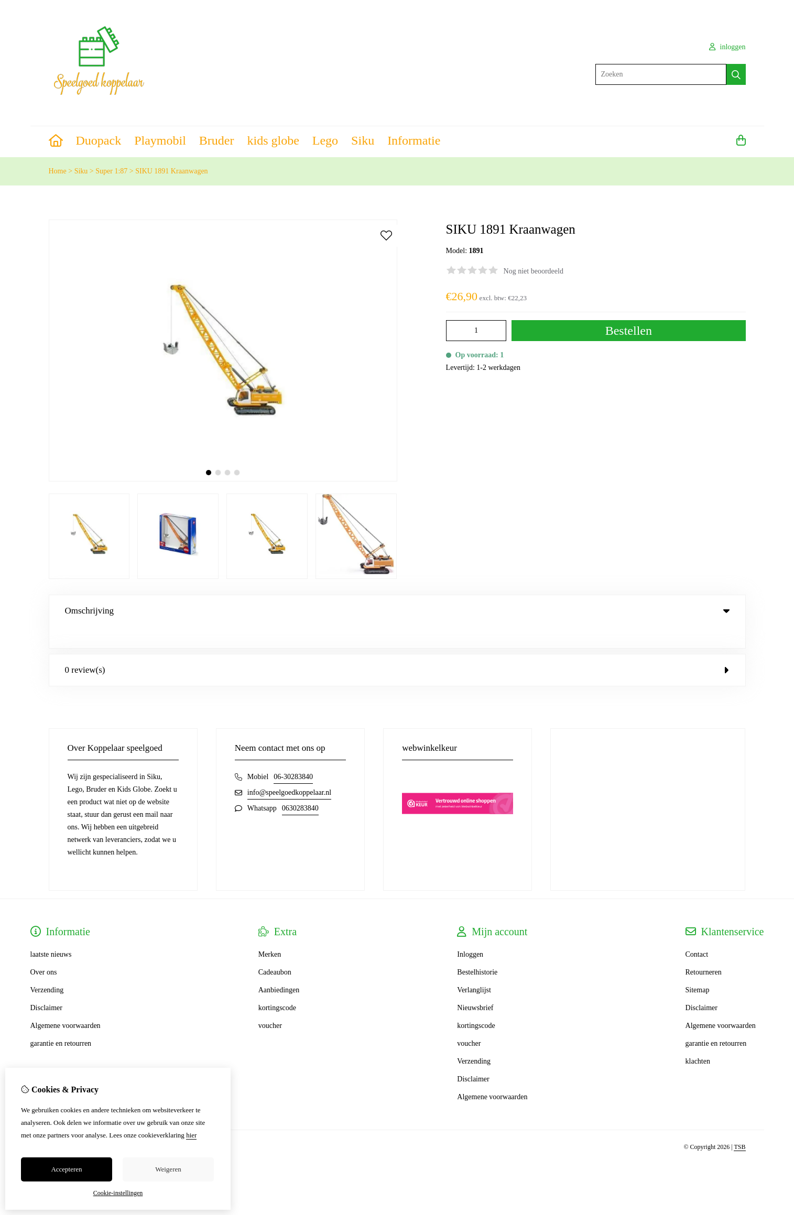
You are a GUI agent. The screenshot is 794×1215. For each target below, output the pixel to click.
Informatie (413, 140)
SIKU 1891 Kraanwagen (171, 171)
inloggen (727, 47)
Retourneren (704, 951)
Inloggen (470, 933)
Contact (697, 933)
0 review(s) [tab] (397, 648)
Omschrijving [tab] (397, 611)
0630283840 (300, 787)
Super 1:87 (111, 171)
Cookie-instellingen (118, 1193)
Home (58, 171)
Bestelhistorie (477, 951)
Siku (362, 140)
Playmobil (160, 140)
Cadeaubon (274, 951)
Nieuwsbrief (475, 986)
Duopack (99, 140)
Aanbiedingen (279, 968)
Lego (325, 140)
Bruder (216, 140)
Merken (269, 933)
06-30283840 (293, 755)
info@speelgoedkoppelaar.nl (289, 771)
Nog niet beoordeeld (533, 271)
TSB (739, 1125)
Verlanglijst (474, 968)
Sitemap (698, 968)
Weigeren (168, 1169)
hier (191, 1135)
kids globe (273, 140)
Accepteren (66, 1169)
